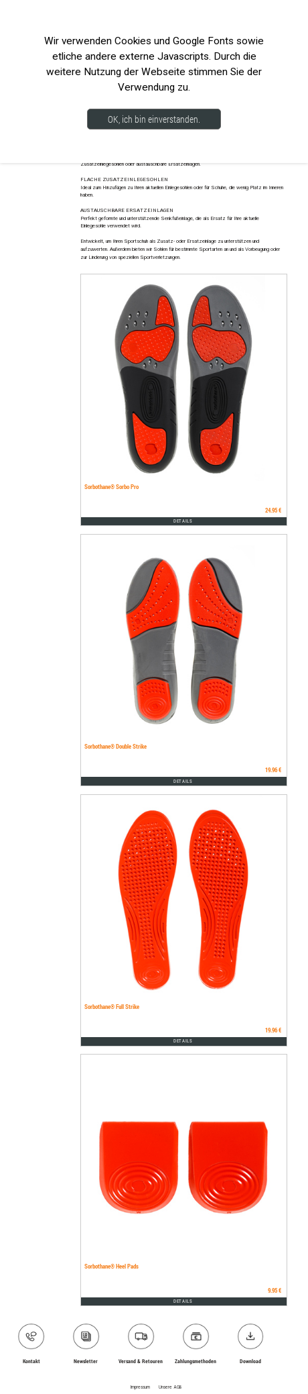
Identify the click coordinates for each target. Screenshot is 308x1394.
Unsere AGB (170, 1387)
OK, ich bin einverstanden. (154, 119)
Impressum (140, 1387)
